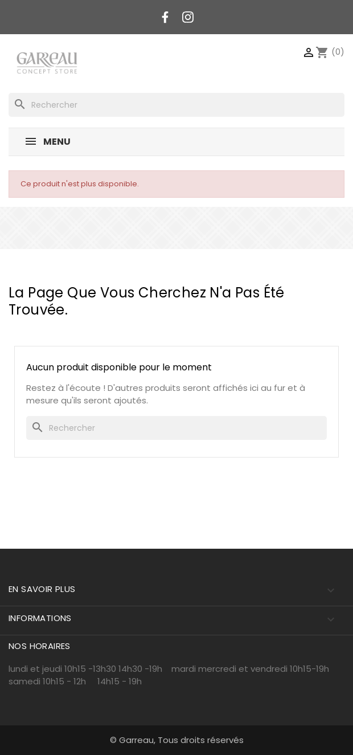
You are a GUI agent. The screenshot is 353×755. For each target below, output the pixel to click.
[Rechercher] (176, 105)
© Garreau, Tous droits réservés (177, 740)
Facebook (165, 17)
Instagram (187, 17)
